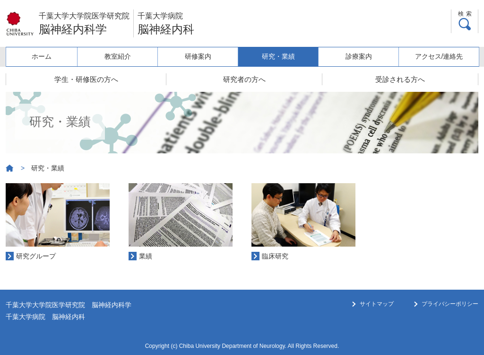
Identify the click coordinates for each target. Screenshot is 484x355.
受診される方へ (400, 79)
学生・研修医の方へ (86, 79)
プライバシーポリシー (450, 304)
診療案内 (359, 56)
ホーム (42, 56)
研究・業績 (278, 56)
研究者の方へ (244, 79)
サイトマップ (377, 304)
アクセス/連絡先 (439, 56)
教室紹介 (117, 56)
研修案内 (198, 56)
